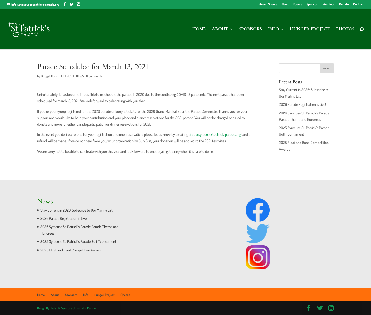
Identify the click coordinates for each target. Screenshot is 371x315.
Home (199, 29)
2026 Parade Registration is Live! (302, 104)
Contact (358, 4)
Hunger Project (310, 29)
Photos (345, 29)
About (220, 29)
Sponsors (313, 4)
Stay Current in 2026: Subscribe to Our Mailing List (76, 210)
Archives (329, 4)
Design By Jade (46, 308)
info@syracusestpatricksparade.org (215, 134)
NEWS (80, 76)
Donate (344, 4)
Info (273, 29)
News (285, 4)
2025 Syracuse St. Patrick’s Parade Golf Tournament (78, 241)
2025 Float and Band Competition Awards (71, 250)
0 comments (94, 76)
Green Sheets (268, 4)
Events (297, 4)
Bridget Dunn (49, 76)
